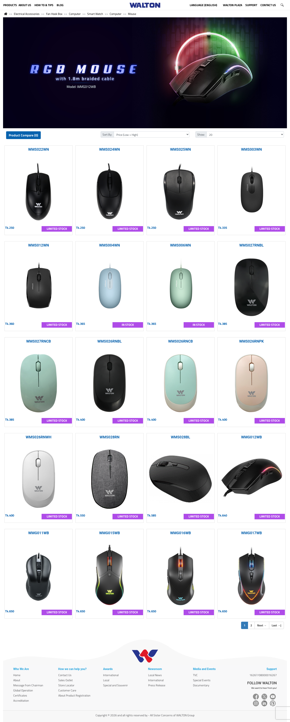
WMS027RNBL (251, 245)
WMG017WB (251, 533)
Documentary (201, 685)
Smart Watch (95, 14)
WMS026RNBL (109, 341)
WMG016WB (180, 533)
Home (16, 675)
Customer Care (67, 690)
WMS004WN (109, 245)
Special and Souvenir (115, 685)
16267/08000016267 (263, 675)
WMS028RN (109, 437)
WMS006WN (180, 245)
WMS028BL (180, 437)
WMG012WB (251, 437)
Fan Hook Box (54, 14)
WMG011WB (38, 533)
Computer (75, 14)
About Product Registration (74, 695)
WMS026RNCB (180, 341)
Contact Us (65, 675)
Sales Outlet (65, 680)
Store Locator (66, 685)
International (111, 675)
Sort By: (107, 134)
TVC (195, 675)
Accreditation (21, 700)
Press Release (156, 685)
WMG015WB (109, 533)
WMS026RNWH (38, 437)
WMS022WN (38, 149)
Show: (201, 134)
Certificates (20, 695)
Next (262, 625)
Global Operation (23, 690)
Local (106, 680)
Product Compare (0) (23, 135)
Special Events (202, 680)
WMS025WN (180, 149)
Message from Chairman (28, 685)
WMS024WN (109, 149)
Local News (155, 675)
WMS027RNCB (38, 341)
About (16, 680)
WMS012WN (38, 245)
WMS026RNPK (251, 341)
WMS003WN (251, 149)
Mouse (132, 14)
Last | (276, 625)
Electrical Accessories (27, 14)
